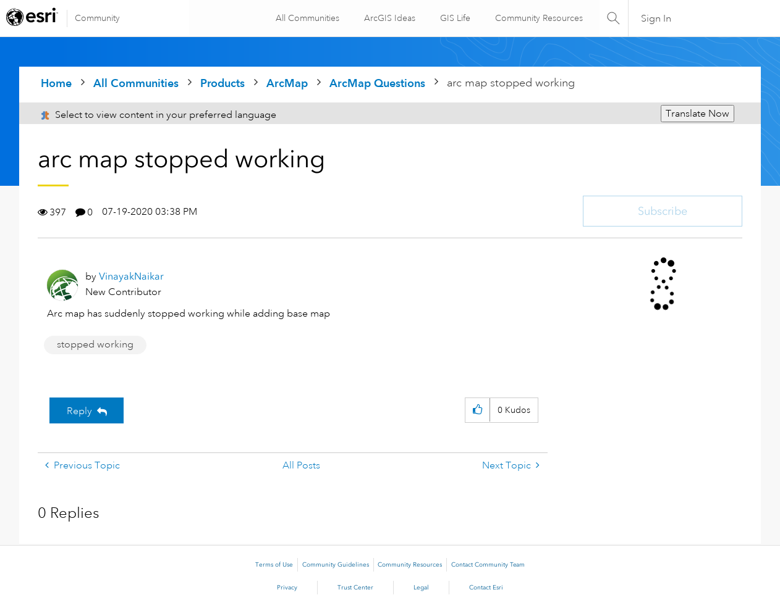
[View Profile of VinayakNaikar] (131, 276)
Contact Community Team (488, 564)
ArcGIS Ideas (388, 17)
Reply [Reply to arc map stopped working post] (79, 411)
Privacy (287, 587)
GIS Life (454, 17)
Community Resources (538, 17)
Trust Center (355, 587)
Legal (421, 587)
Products (222, 83)
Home (56, 83)
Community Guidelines (335, 564)
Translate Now (697, 113)
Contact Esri (486, 587)
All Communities (306, 17)
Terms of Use (274, 564)
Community (97, 17)
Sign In (656, 18)
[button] (477, 410)
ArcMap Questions (377, 83)
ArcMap (287, 83)
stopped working (95, 344)
